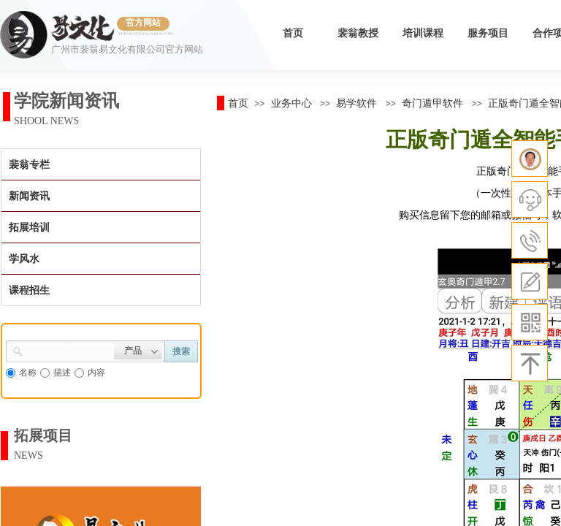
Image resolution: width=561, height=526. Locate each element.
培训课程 (422, 33)
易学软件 (356, 103)
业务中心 (291, 103)
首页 (293, 33)
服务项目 (488, 33)
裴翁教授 (357, 33)
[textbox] (68, 349)
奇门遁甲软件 (432, 103)
